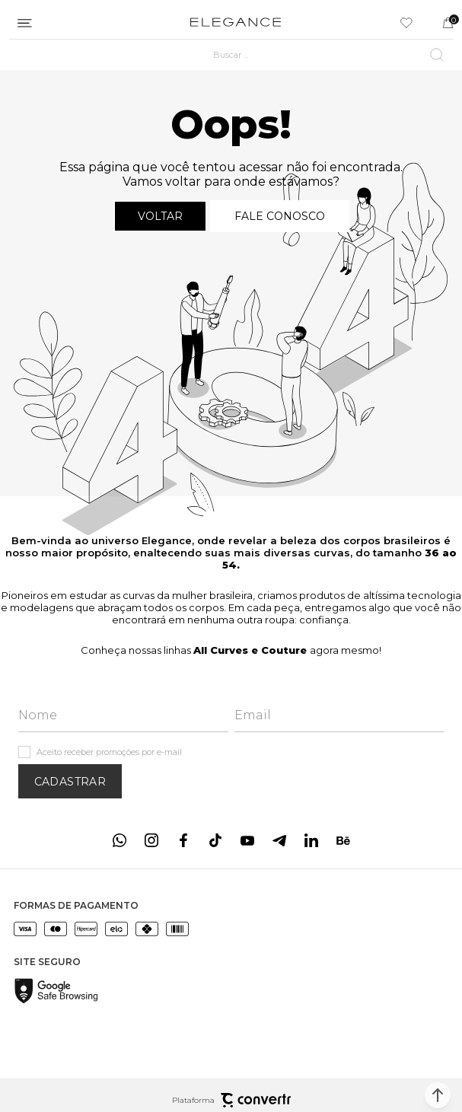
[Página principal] (235, 22)
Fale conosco (279, 216)
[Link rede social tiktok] (215, 840)
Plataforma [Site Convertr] (231, 1100)
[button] (438, 1095)
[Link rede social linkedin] (311, 840)
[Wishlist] (406, 23)
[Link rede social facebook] (183, 840)
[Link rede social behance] (343, 840)
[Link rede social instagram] (151, 840)
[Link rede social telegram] (279, 840)
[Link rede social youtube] (247, 840)
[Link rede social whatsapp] (119, 840)
